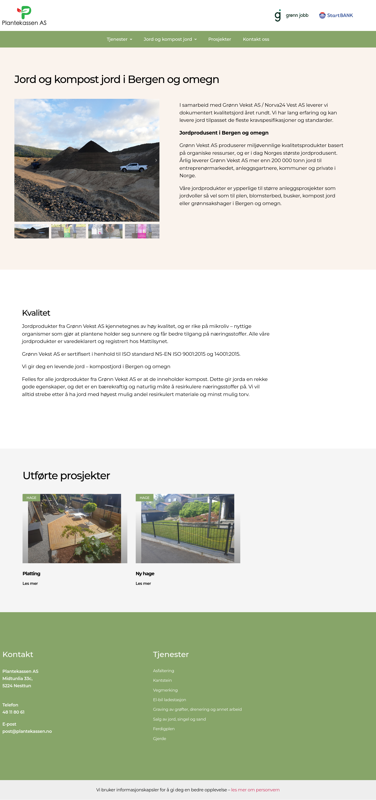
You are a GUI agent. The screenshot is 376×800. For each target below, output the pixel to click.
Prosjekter (219, 39)
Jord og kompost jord (170, 39)
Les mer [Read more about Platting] (30, 583)
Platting (31, 573)
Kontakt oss (256, 39)
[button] (119, 39)
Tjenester (119, 39)
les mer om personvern (255, 790)
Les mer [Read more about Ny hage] (143, 583)
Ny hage (145, 573)
